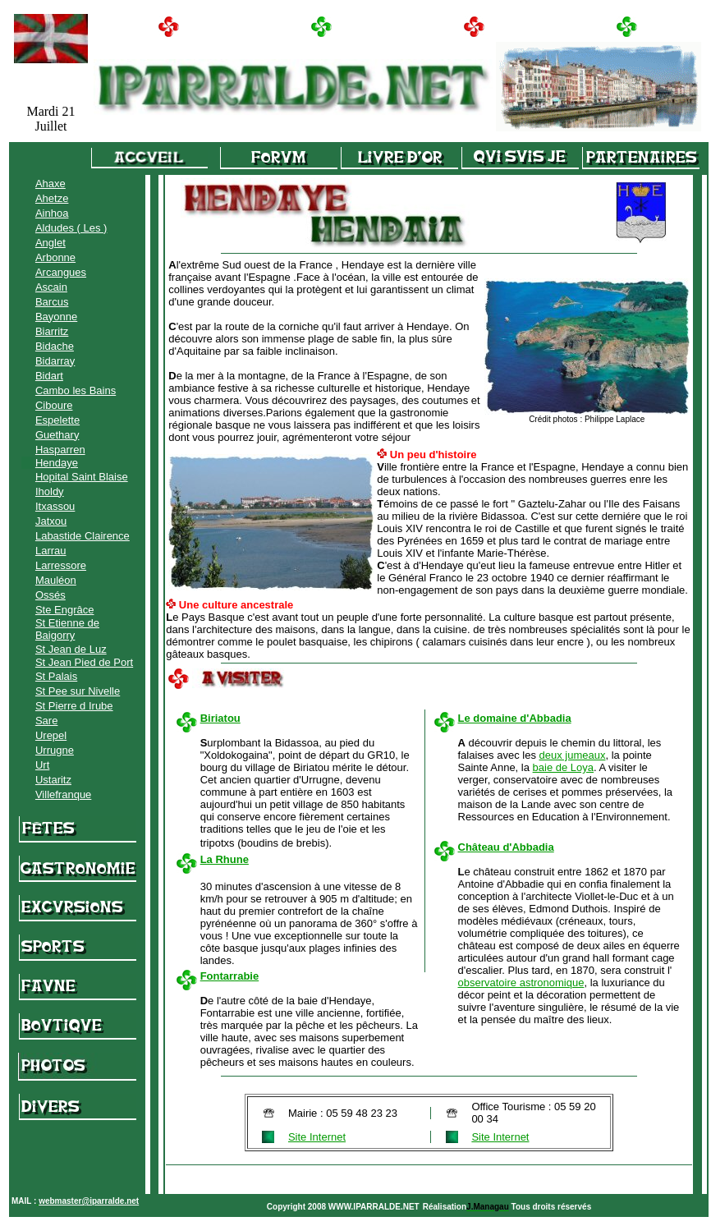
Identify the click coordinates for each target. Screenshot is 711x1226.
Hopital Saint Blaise (81, 477)
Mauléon (55, 580)
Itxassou (55, 506)
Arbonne (55, 257)
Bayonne (56, 316)
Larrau (51, 550)
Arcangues (60, 272)
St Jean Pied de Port (84, 662)
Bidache (54, 346)
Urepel (51, 735)
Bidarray (55, 361)
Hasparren (60, 449)
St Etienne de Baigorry (67, 629)
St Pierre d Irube (74, 706)
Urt (42, 765)
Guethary (57, 435)
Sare (46, 720)
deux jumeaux (572, 755)
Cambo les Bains (75, 390)
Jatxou (51, 521)
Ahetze (51, 198)
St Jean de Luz (71, 649)
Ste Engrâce (64, 610)
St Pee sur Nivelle (77, 691)
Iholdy (49, 491)
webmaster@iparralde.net (89, 1200)
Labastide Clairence (82, 536)
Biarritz (51, 331)
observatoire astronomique (521, 982)
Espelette (57, 420)
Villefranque (63, 794)
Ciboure (54, 405)
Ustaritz (53, 780)
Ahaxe (50, 183)
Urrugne (54, 750)
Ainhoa (51, 213)
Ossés (50, 595)
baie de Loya (563, 767)
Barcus (51, 302)
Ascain (51, 287)
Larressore (60, 565)
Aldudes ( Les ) (71, 228)
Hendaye (56, 463)
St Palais (56, 676)
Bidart (49, 376)
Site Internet (317, 1137)
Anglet (50, 242)
